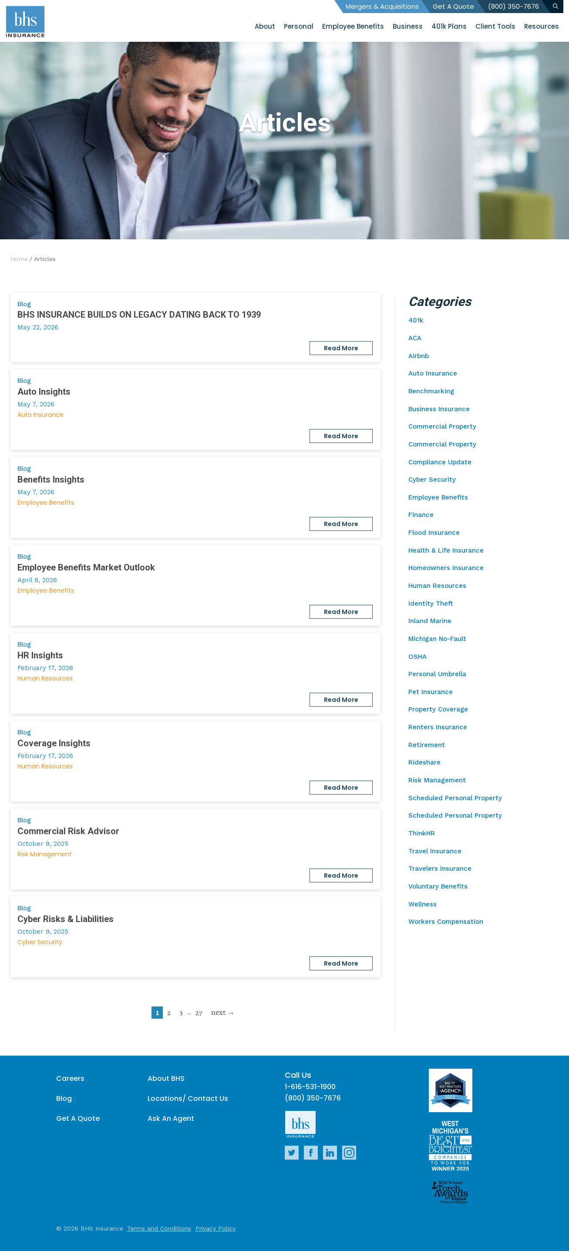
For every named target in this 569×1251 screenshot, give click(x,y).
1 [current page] (157, 1012)
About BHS (166, 1078)
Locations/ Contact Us (188, 1098)
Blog (64, 1098)
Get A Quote (453, 6)
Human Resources (45, 678)
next (218, 1012)
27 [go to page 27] (198, 1012)
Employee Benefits (45, 502)
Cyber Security (39, 942)
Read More (341, 348)
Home (19, 258)
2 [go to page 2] (169, 1012)
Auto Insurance (40, 414)
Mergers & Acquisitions (382, 6)
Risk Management (44, 854)
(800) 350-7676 (513, 6)
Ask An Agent (171, 1118)
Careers (70, 1078)
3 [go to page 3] (181, 1012)
